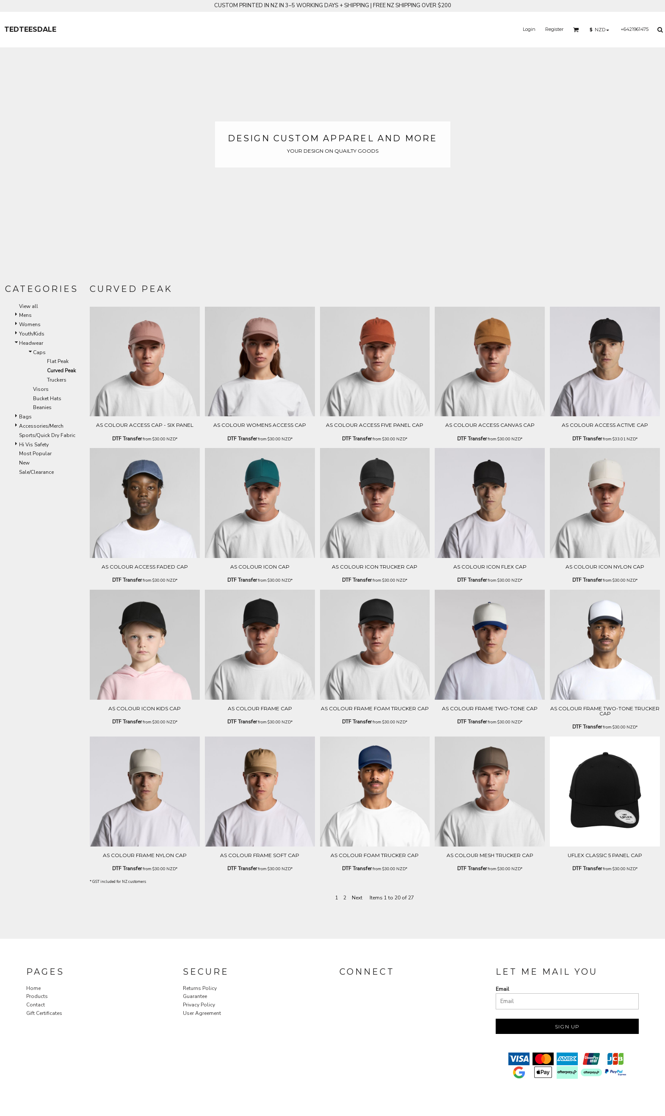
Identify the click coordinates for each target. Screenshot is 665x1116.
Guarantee (195, 996)
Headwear (31, 343)
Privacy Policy (199, 1004)
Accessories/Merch (41, 426)
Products (37, 996)
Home (33, 988)
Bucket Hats (47, 398)
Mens (25, 315)
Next (357, 897)
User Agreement (202, 1013)
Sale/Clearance (36, 472)
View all (28, 306)
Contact (35, 1004)
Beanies (42, 407)
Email (502, 989)
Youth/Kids (31, 333)
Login (529, 29)
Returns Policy (200, 988)
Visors (41, 389)
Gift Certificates (44, 1013)
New (24, 462)
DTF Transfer (127, 438)
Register (554, 29)
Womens (30, 324)
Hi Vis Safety (34, 444)
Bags (25, 416)
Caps (39, 352)
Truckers (56, 380)
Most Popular (35, 453)
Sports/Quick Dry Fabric (47, 435)
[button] (576, 30)
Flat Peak (58, 361)
